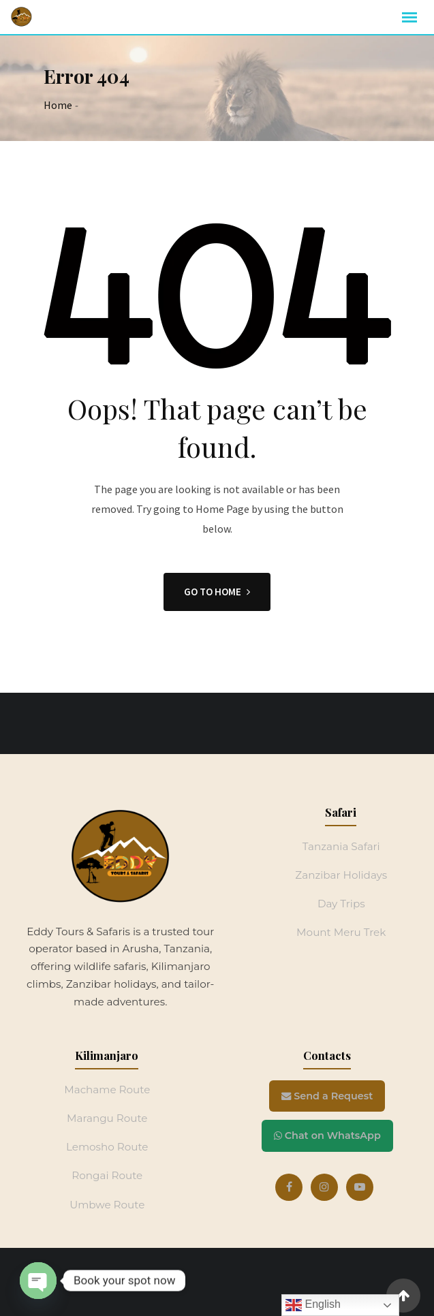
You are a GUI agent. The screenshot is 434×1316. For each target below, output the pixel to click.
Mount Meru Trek (341, 932)
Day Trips (341, 903)
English (313, 1305)
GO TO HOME (217, 591)
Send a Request (327, 1096)
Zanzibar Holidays (341, 874)
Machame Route (107, 1089)
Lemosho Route (107, 1146)
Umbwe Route (106, 1204)
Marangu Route (107, 1118)
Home (58, 105)
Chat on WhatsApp (327, 1135)
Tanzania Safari (341, 846)
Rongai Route (107, 1175)
